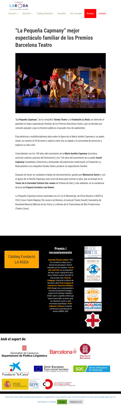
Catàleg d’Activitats (45, 13)
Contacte (102, 13)
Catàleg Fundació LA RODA (21, 259)
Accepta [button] (62, 402)
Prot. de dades (76, 13)
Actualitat (61, 13)
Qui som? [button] (13, 13)
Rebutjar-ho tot (76, 402)
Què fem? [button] (28, 13)
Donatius (90, 13)
